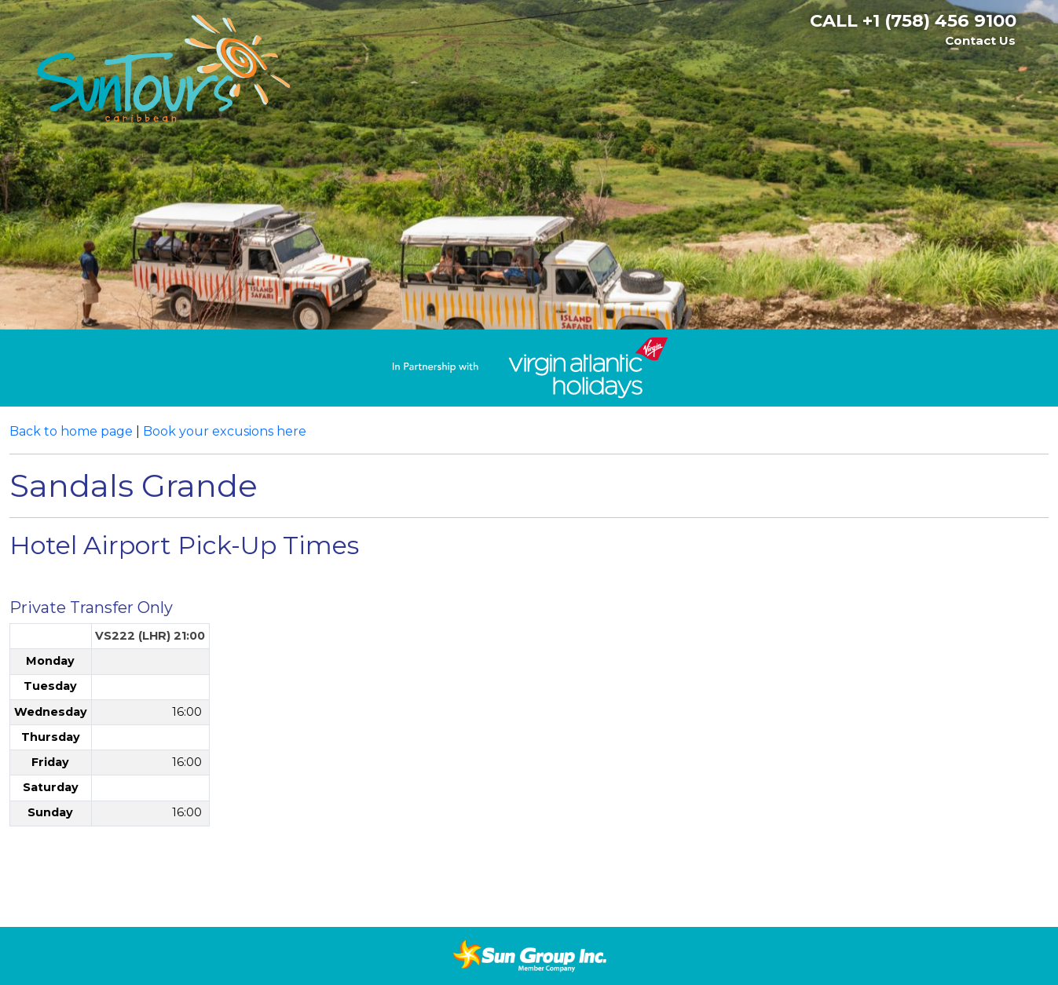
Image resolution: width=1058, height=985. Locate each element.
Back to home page (71, 431)
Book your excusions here (224, 431)
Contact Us (980, 40)
